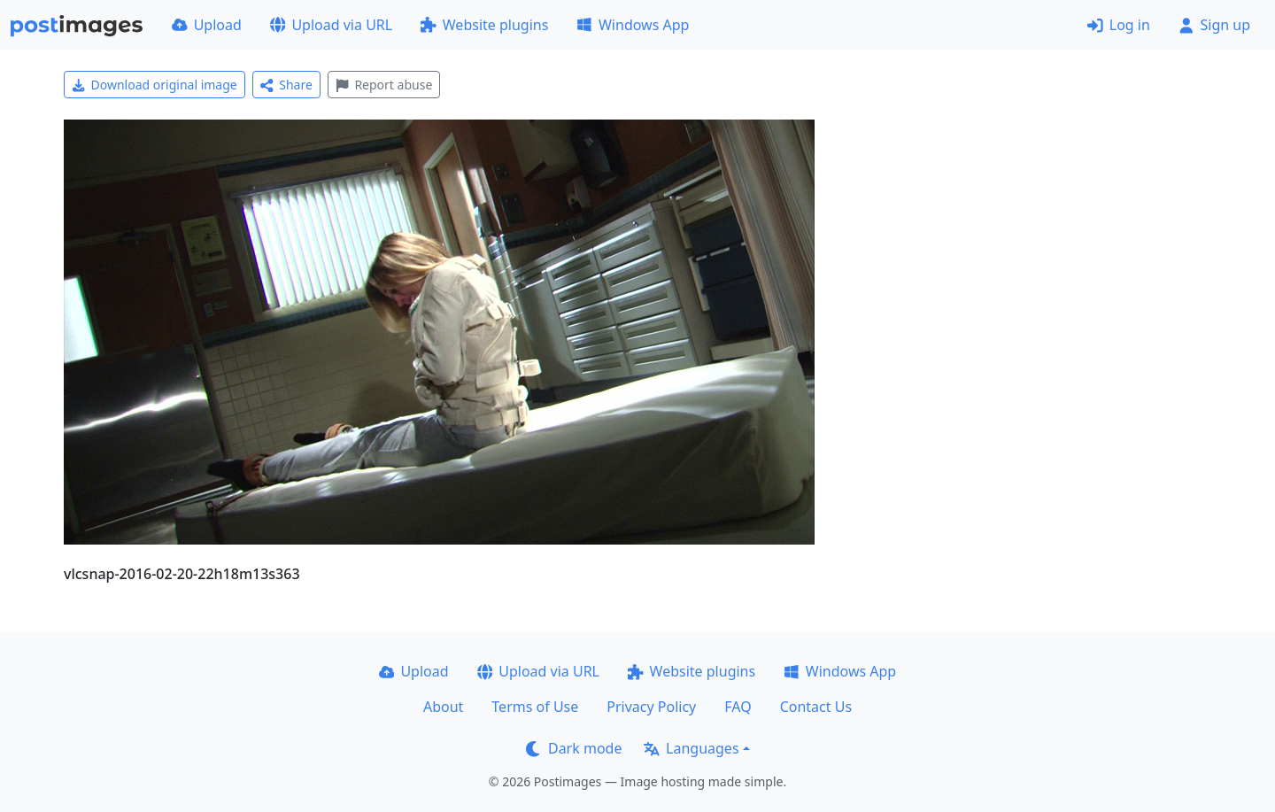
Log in (1118, 25)
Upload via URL (331, 25)
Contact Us (816, 706)
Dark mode (574, 748)
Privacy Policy (651, 706)
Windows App (632, 25)
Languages (691, 748)
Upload (207, 25)
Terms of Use (534, 706)
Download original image (154, 84)
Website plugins (484, 25)
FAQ (737, 706)
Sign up (1214, 25)
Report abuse (384, 84)
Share (286, 84)
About (443, 706)
